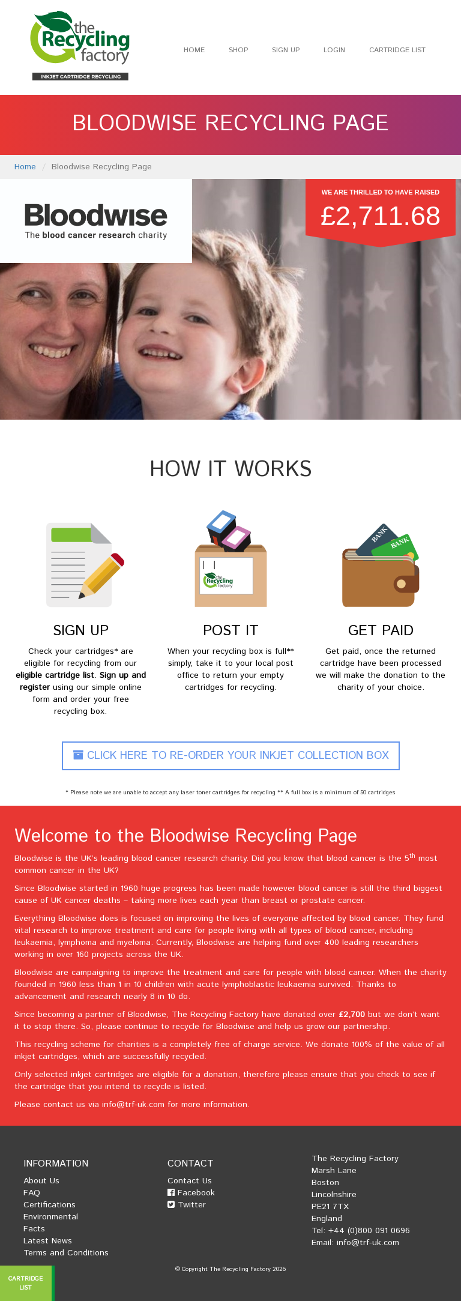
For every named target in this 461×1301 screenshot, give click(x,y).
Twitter (186, 1205)
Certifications (49, 1205)
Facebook (191, 1193)
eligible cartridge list (55, 675)
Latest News (47, 1241)
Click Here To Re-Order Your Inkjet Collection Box (231, 756)
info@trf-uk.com (133, 1105)
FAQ (31, 1193)
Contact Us (189, 1181)
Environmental (50, 1217)
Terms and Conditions (66, 1253)
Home (194, 50)
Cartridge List (397, 50)
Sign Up (286, 50)
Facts (34, 1229)
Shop (238, 50)
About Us (41, 1181)
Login (334, 50)
